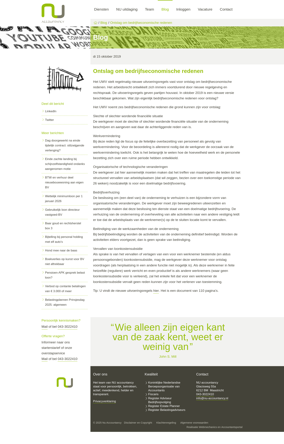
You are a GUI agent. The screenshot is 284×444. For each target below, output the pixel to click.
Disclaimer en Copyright (138, 422)
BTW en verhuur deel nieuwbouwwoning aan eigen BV (64, 182)
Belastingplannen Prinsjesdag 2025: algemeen (65, 302)
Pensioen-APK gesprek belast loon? (65, 275)
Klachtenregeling (166, 422)
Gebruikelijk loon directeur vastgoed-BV (62, 212)
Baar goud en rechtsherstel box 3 (63, 226)
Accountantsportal (231, 427)
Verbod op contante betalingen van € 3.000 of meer (65, 289)
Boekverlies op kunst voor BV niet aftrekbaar (64, 261)
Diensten (101, 9)
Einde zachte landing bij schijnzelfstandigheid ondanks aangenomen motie (65, 164)
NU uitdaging (127, 9)
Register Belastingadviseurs (166, 410)
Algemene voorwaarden (194, 422)
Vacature (205, 9)
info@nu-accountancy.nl (212, 398)
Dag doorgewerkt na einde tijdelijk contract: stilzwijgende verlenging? (64, 145)
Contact (226, 9)
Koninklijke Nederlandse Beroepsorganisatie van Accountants (164, 386)
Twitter (49, 120)
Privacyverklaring (104, 401)
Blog (165, 9)
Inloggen (183, 9)
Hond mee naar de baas (61, 250)
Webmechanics (208, 427)
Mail (45, 326)
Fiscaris (153, 394)
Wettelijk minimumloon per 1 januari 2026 (64, 199)
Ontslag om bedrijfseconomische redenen (141, 22)
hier (156, 290)
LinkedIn (50, 111)
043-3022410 (67, 326)
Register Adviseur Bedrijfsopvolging (160, 400)
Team (149, 9)
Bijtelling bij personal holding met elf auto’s (64, 239)
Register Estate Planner (164, 406)
